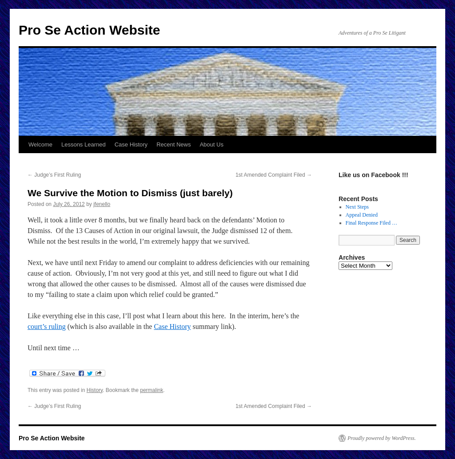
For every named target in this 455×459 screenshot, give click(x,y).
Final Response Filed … (371, 223)
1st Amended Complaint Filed (273, 175)
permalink (151, 390)
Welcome (40, 144)
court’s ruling (47, 326)
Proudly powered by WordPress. (381, 438)
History (95, 390)
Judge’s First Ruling (54, 175)
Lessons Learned (83, 144)
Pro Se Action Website (89, 30)
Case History (131, 144)
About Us (211, 144)
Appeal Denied (362, 215)
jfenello (101, 204)
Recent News (173, 144)
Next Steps (357, 207)
